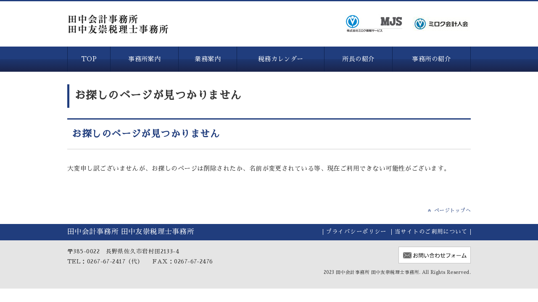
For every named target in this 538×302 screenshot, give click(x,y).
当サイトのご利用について (431, 231)
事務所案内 (144, 59)
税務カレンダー (280, 59)
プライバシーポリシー (356, 231)
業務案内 (208, 59)
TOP (89, 59)
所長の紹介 (358, 59)
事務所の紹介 (431, 59)
